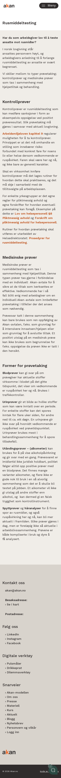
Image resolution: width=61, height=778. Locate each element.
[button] (49, 6)
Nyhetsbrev (15, 723)
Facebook (14, 643)
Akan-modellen (18, 692)
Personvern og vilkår (21, 727)
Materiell (13, 705)
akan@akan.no (15, 590)
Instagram (14, 638)
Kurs (10, 710)
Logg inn (13, 732)
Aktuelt (12, 714)
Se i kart (13, 604)
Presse (12, 701)
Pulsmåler (14, 663)
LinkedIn (13, 634)
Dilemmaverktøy (18, 672)
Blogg (11, 719)
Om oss (12, 697)
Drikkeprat (14, 668)
